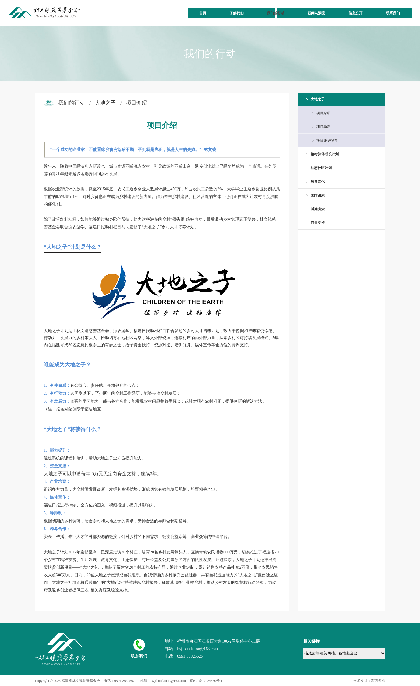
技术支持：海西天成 (369, 681)
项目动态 (323, 127)
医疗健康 (318, 195)
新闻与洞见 (316, 13)
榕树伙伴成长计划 (325, 154)
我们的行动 (275, 13)
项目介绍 (136, 103)
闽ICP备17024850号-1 (206, 681)
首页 (202, 13)
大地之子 (105, 103)
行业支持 (318, 223)
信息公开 (356, 13)
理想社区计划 (321, 168)
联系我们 (393, 13)
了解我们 (237, 13)
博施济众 (318, 209)
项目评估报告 (326, 140)
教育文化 (318, 182)
